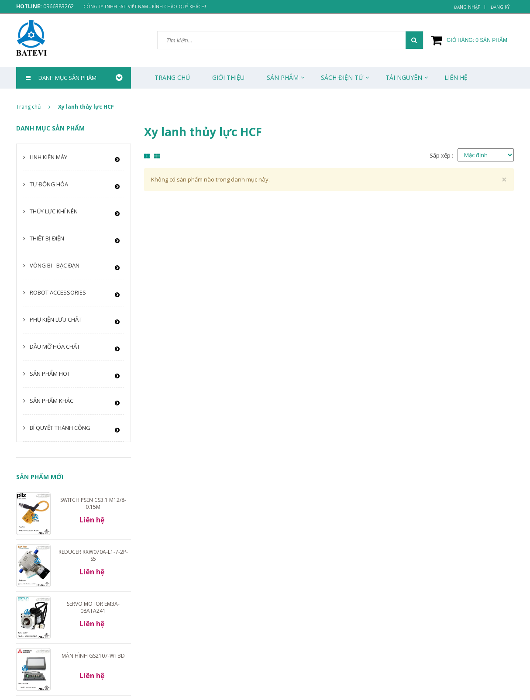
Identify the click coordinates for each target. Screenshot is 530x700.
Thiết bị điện (47, 238)
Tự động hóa (49, 184)
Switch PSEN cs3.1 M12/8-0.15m (93, 503)
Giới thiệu (228, 77)
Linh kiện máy (48, 157)
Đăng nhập (467, 7)
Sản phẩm (283, 77)
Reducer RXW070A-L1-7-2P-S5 (93, 555)
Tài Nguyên (403, 77)
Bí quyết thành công (60, 428)
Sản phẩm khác (51, 401)
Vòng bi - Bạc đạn (54, 265)
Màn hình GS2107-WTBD (93, 655)
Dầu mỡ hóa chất (55, 346)
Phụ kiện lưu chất (56, 319)
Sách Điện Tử (342, 77)
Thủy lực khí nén (54, 211)
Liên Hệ (456, 77)
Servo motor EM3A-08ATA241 (93, 607)
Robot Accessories (58, 292)
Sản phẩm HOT (50, 373)
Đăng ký (500, 7)
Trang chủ (172, 77)
